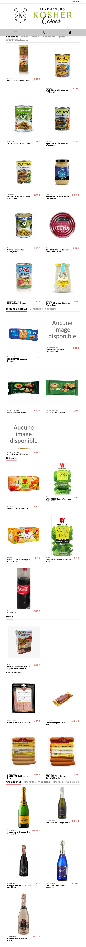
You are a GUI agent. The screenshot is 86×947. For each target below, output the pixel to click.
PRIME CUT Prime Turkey (18, 723)
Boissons (11, 458)
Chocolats (50, 309)
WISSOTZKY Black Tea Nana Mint (58, 560)
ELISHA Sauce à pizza (16, 303)
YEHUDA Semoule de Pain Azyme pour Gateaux (18, 668)
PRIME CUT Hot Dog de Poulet (17, 777)
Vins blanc (44, 782)
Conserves (12, 37)
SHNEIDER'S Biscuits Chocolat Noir (55, 351)
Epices (24, 37)
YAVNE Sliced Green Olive (18, 143)
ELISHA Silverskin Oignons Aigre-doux (58, 304)
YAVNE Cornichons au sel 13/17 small (57, 91)
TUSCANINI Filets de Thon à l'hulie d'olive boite (58, 251)
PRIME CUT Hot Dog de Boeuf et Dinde (56, 777)
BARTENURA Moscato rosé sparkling (19, 886)
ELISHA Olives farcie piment (19, 81)
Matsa (9, 617)
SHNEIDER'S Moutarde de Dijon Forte (57, 197)
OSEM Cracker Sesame (17, 412)
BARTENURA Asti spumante (58, 823)
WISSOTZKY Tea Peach (17, 508)
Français (77, 1)
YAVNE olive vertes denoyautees (15, 251)
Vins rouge (29, 782)
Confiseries (36, 309)
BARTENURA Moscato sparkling (55, 886)
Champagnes (13, 782)
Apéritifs (63, 37)
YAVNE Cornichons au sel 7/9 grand (57, 144)
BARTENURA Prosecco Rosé (17, 939)
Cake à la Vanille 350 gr (17, 454)
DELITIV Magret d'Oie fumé (55, 724)
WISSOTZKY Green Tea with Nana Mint (58, 500)
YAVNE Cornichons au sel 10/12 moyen (18, 197)
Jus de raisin (72, 782)
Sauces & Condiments (42, 37)
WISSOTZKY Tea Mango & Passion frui (18, 560)
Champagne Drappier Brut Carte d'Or (19, 833)
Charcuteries (13, 673)
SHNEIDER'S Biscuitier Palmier (17, 360)
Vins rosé (57, 782)
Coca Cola (11, 613)
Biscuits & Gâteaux (16, 309)
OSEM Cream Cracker (55, 412)
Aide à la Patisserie (17, 40)
